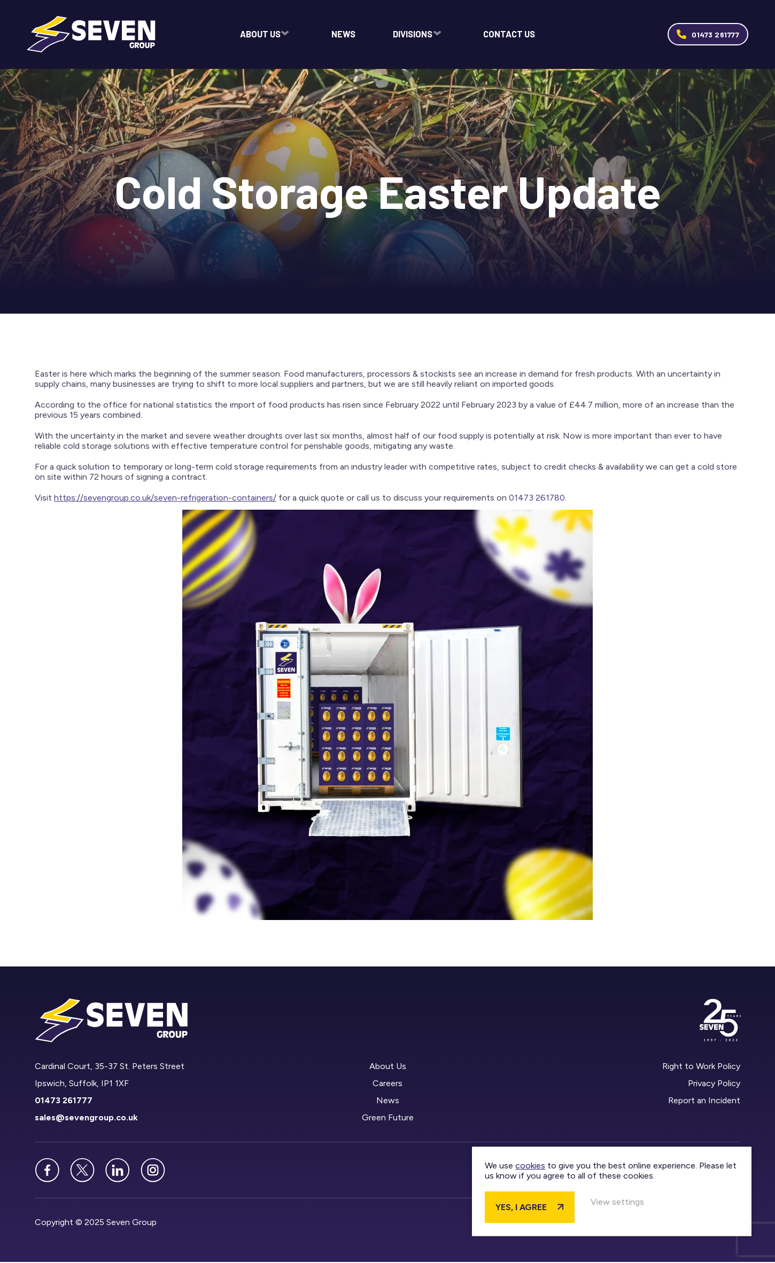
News (344, 35)
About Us (260, 35)
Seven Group (94, 35)
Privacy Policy (714, 1084)
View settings (680, 1201)
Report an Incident (704, 1101)
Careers (387, 1084)
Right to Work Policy (701, 1067)
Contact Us (509, 35)
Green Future (387, 1118)
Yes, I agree (583, 1207)
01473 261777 (715, 35)
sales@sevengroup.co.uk (86, 1118)
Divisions (412, 35)
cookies (593, 1155)
